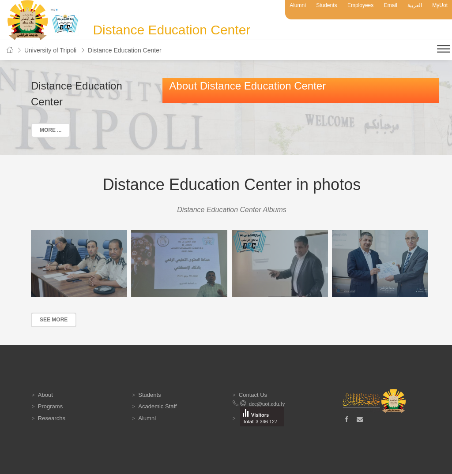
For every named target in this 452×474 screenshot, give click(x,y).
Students (326, 5)
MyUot (440, 5)
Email (390, 5)
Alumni (298, 5)
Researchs (51, 418)
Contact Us (253, 395)
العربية (414, 5)
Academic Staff (157, 406)
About (45, 395)
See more (54, 320)
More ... (50, 130)
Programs (50, 406)
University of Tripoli (50, 50)
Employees (360, 5)
